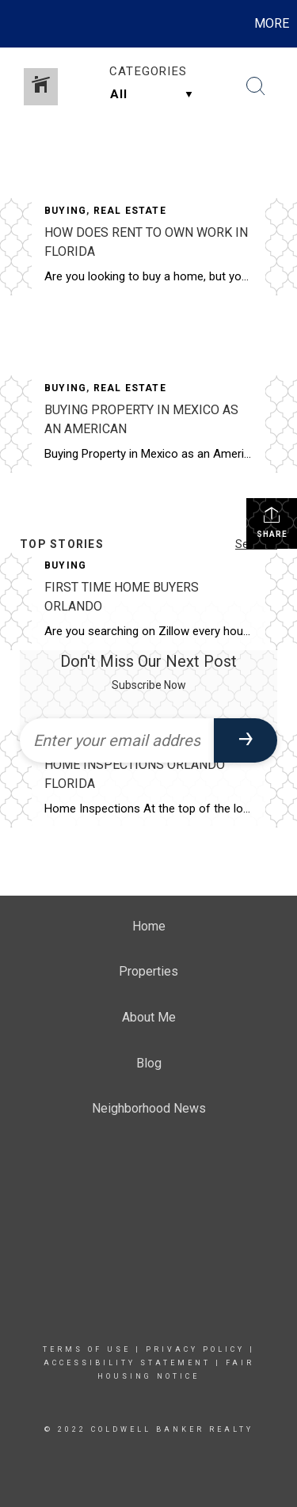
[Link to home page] (14, 24)
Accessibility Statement (127, 1363)
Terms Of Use (87, 1349)
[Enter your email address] (117, 740)
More (271, 23)
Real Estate (129, 210)
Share (272, 521)
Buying (65, 210)
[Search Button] (255, 86)
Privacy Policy (195, 1349)
